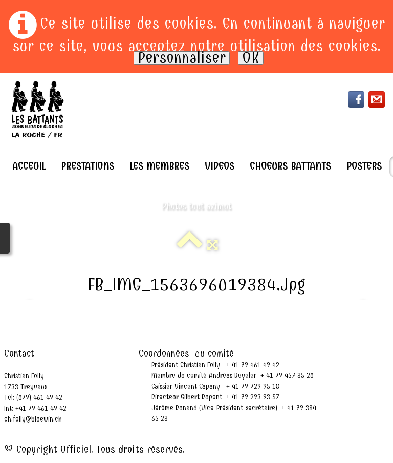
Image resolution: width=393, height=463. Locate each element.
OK (250, 58)
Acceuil (29, 166)
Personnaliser (182, 58)
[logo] (38, 109)
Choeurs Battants (290, 166)
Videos (219, 166)
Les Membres (159, 166)
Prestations (87, 166)
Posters (364, 166)
